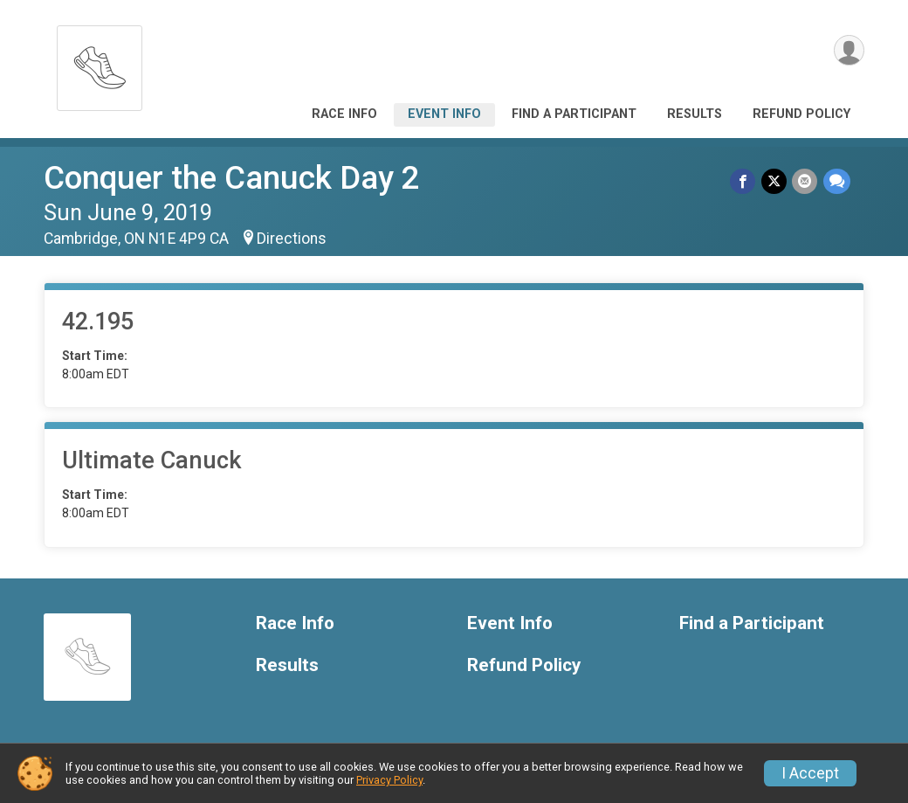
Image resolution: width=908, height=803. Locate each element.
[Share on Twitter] (775, 181)
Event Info (444, 114)
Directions (292, 238)
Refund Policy (801, 114)
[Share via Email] (805, 181)
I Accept (810, 773)
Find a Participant (574, 114)
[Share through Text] (836, 181)
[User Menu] (848, 51)
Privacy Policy (389, 779)
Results (694, 114)
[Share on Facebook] (744, 181)
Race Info (344, 114)
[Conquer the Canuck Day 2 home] (99, 63)
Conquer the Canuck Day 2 (232, 178)
